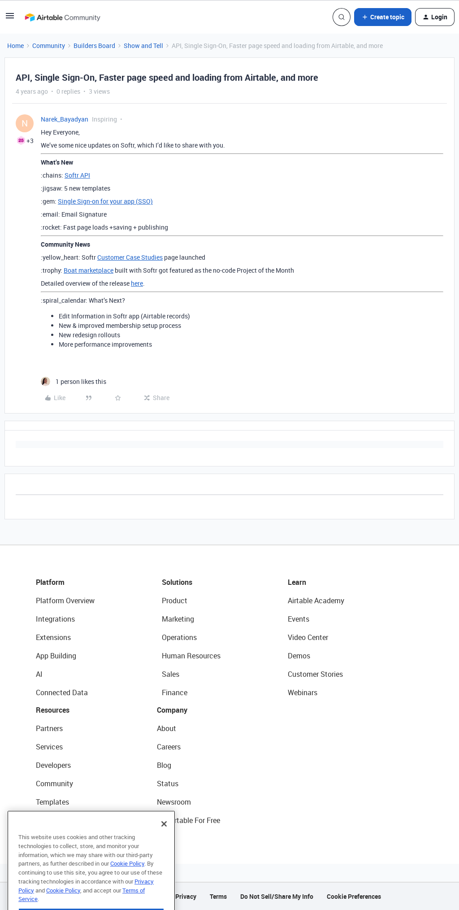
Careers (169, 747)
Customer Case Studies (130, 257)
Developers (53, 765)
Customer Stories (315, 674)
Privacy (185, 896)
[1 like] (73, 381)
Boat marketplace (88, 270)
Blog (164, 765)
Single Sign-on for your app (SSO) (105, 201)
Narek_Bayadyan (64, 119)
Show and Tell (143, 45)
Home (15, 45)
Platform (50, 582)
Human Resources (191, 656)
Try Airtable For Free (188, 820)
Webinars (302, 692)
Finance (174, 692)
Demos (299, 656)
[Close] (164, 842)
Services (49, 747)
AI (39, 674)
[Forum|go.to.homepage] (62, 17)
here (137, 283)
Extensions (53, 637)
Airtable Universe (63, 820)
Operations (179, 637)
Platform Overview (65, 600)
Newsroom (174, 802)
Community (48, 45)
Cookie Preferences (354, 896)
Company (172, 710)
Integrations (55, 619)
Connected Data (62, 692)
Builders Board (94, 45)
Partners (49, 728)
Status (167, 783)
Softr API (77, 175)
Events (298, 619)
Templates (52, 802)
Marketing (178, 619)
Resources (52, 710)
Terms (218, 896)
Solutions (177, 582)
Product (174, 600)
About (166, 728)
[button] (9, 18)
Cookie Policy (127, 882)
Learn (297, 582)
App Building (56, 656)
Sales (170, 674)
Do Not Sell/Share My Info (276, 896)
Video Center (308, 637)
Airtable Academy (316, 600)
